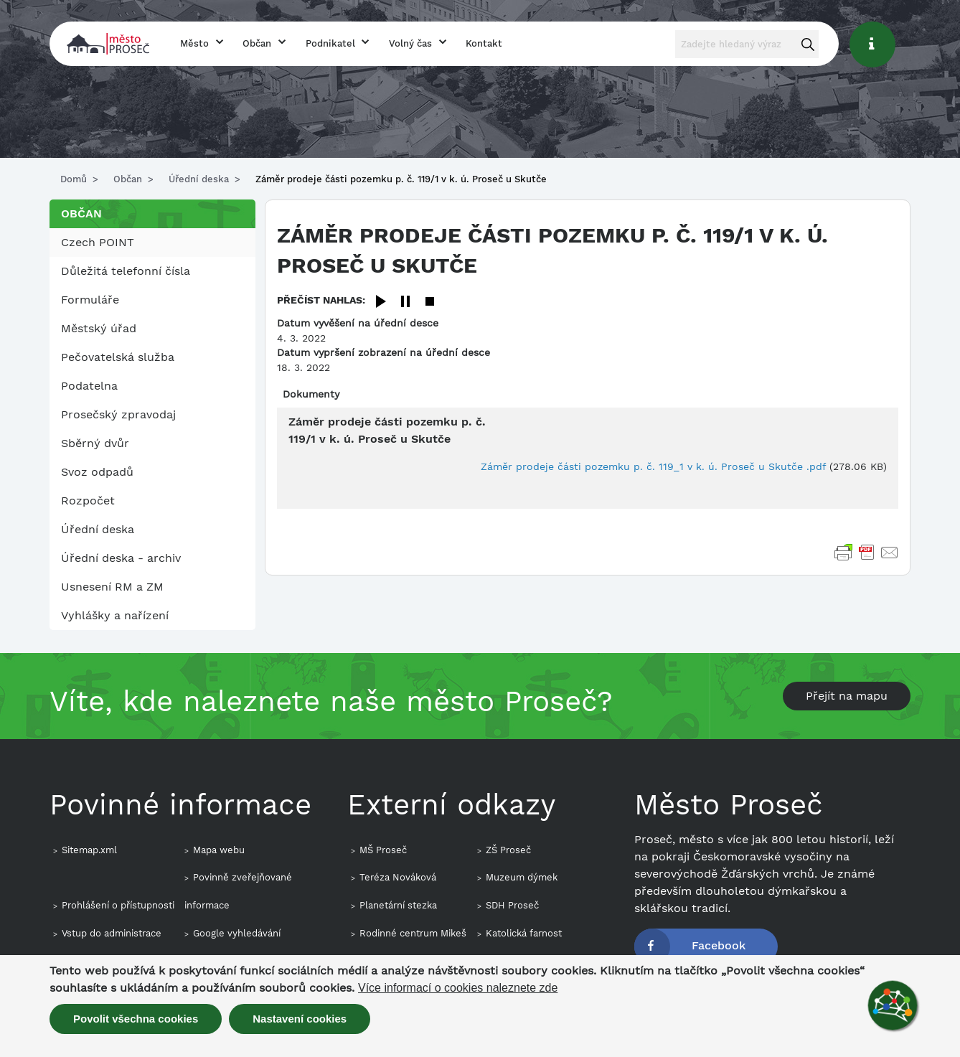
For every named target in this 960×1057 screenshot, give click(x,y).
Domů (73, 179)
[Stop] (430, 302)
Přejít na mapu (847, 696)
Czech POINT (97, 242)
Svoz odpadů (97, 472)
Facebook (718, 945)
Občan (257, 43)
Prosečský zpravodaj (118, 414)
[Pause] (405, 302)
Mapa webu (219, 850)
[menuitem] (152, 242)
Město (194, 43)
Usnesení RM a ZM (112, 586)
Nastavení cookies (300, 1019)
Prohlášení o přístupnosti (118, 905)
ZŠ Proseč (508, 850)
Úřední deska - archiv (121, 558)
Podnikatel (330, 43)
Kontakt (484, 43)
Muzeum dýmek (521, 877)
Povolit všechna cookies (135, 1019)
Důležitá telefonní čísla (125, 271)
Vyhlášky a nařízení (115, 615)
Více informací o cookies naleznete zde (457, 988)
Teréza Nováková (397, 877)
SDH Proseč (512, 905)
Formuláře (90, 299)
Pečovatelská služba (117, 357)
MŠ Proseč (383, 850)
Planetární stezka (398, 905)
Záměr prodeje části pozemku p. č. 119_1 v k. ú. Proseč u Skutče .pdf (653, 466)
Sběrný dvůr (95, 443)
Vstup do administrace (111, 933)
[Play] (381, 302)
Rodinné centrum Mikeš (412, 933)
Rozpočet (88, 500)
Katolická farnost (524, 933)
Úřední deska (199, 179)
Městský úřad (98, 328)
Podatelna (89, 386)
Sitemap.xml (89, 850)
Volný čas (410, 43)
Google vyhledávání (237, 933)
